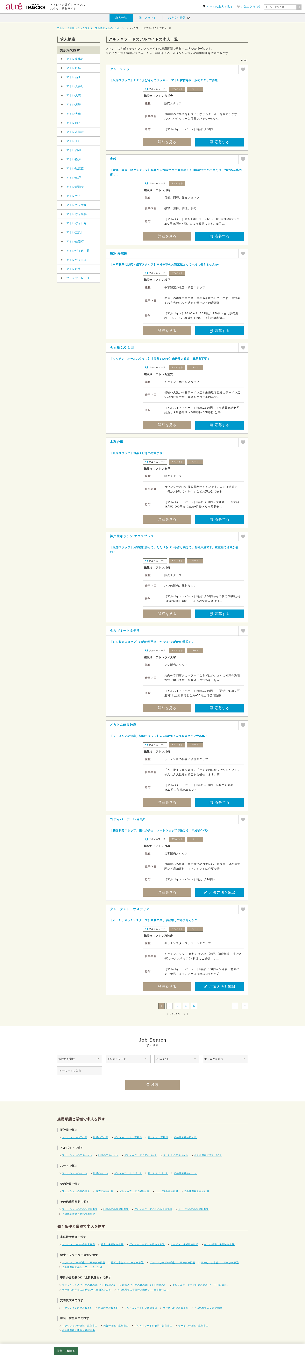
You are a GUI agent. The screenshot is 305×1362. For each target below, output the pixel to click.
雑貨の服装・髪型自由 (116, 1325)
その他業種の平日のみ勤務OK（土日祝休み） (143, 1289)
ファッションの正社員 (74, 1137)
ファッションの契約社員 (76, 1191)
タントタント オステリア (130, 909)
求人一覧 (121, 17)
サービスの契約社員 (166, 1191)
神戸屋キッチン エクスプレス (132, 536)
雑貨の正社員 (100, 1137)
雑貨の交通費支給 (108, 1307)
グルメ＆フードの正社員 (128, 1137)
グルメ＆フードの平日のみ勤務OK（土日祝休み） (200, 1285)
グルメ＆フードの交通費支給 (140, 1307)
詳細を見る (167, 142)
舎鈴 (113, 158)
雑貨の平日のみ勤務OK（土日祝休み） (144, 1285)
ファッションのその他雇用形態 (79, 1209)
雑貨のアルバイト (108, 1155)
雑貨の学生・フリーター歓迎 (127, 1262)
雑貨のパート (100, 1173)
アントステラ (120, 69)
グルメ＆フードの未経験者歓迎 (147, 1244)
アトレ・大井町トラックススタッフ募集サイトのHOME (89, 28)
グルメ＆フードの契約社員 (134, 1191)
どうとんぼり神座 (123, 724)
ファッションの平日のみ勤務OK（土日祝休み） (89, 1285)
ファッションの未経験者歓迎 (78, 1244)
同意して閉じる (66, 1350)
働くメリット (147, 17)
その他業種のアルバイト (208, 1155)
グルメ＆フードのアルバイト (140, 1155)
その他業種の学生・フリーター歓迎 (82, 1267)
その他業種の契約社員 (196, 1191)
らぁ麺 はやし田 (122, 347)
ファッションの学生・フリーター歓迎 (83, 1262)
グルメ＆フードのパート (128, 1173)
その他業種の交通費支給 (208, 1307)
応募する (220, 142)
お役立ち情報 (177, 17)
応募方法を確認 (219, 892)
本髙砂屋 (116, 442)
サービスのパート (158, 1173)
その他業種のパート (185, 1173)
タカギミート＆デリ (125, 630)
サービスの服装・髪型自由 (193, 1325)
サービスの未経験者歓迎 (184, 1244)
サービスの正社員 (158, 1137)
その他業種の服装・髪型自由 (78, 1330)
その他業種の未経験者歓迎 (219, 1244)
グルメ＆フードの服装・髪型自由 (153, 1325)
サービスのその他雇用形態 (193, 1209)
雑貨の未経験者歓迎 (112, 1244)
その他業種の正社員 (185, 1137)
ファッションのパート (74, 1173)
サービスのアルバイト (175, 1155)
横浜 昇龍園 (118, 253)
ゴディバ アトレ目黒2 (127, 819)
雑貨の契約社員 (104, 1191)
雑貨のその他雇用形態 (116, 1209)
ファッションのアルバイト (77, 1155)
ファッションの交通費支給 (77, 1307)
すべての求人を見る (220, 6)
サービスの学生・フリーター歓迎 (220, 1262)
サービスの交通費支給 (175, 1307)
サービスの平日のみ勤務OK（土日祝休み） (86, 1289)
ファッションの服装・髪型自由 (79, 1325)
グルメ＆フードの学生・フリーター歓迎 (172, 1262)
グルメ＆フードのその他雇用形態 (153, 1209)
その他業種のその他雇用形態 (78, 1214)
